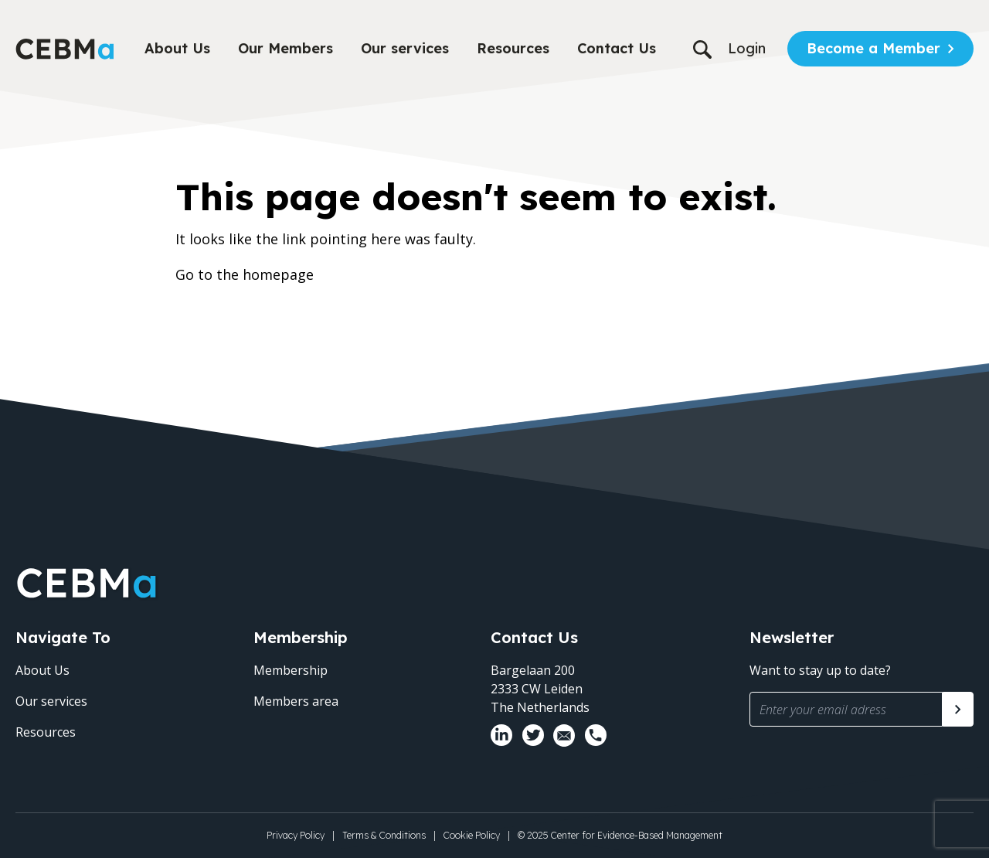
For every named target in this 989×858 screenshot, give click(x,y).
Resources (513, 48)
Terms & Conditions (384, 835)
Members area (295, 701)
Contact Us (616, 48)
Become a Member (873, 48)
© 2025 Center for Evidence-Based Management (620, 835)
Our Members (285, 48)
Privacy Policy (296, 835)
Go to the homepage (244, 274)
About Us (177, 48)
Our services (405, 48)
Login (747, 48)
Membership (290, 670)
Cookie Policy (472, 835)
